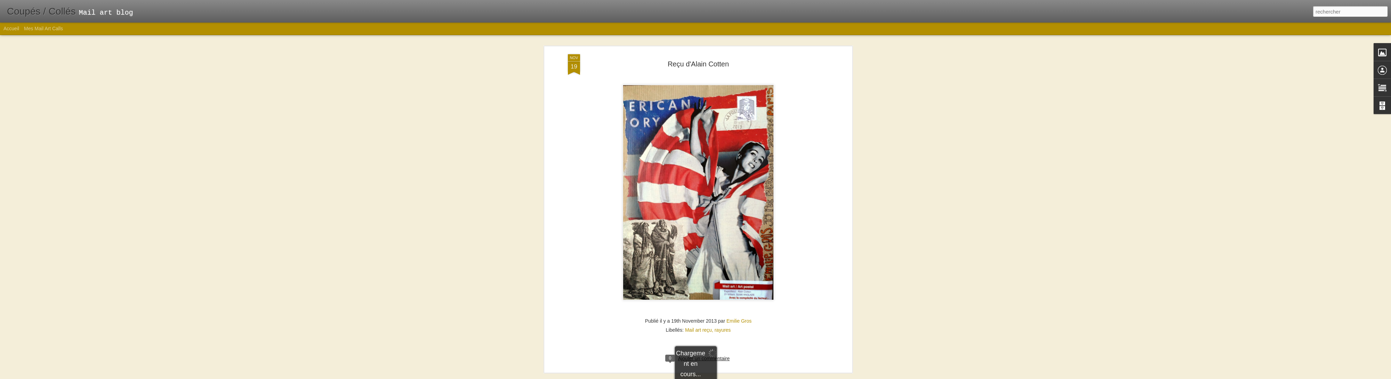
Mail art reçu (698, 221)
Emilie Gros (738, 212)
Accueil (11, 28)
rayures (723, 221)
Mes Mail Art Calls (43, 28)
